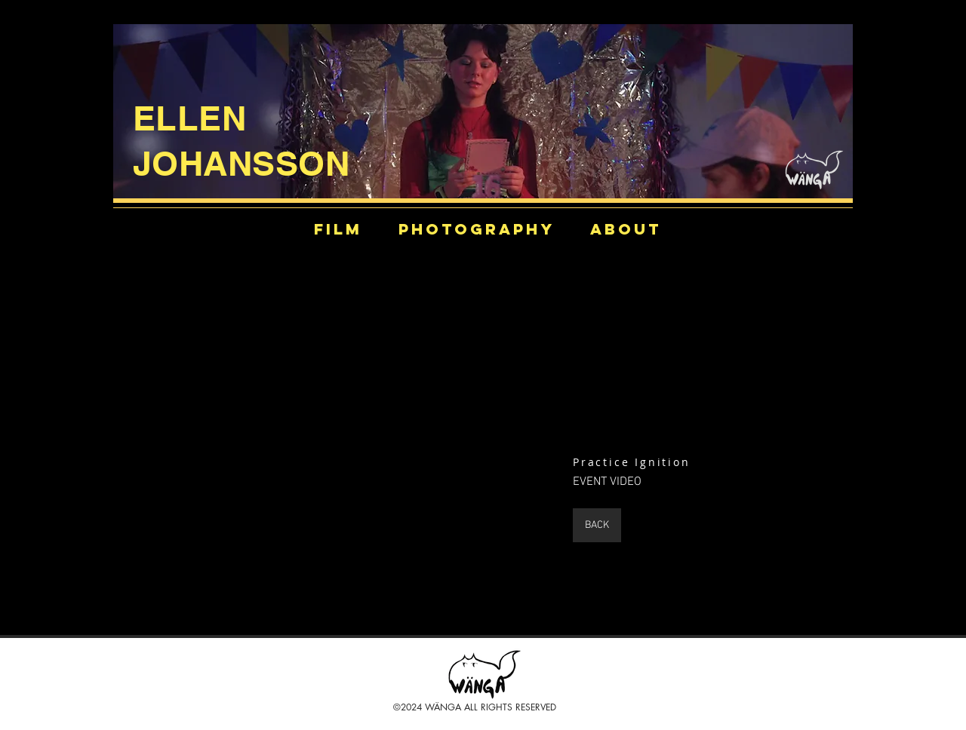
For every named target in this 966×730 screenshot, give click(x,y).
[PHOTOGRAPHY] (476, 229)
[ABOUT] (625, 229)
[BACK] (597, 525)
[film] (338, 229)
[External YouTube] (367, 433)
